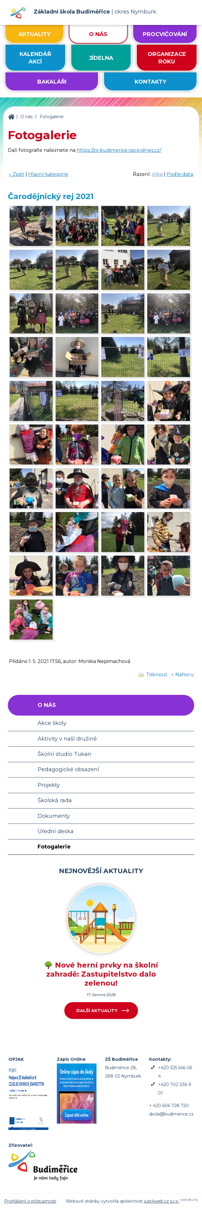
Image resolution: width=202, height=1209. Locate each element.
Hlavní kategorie (48, 174)
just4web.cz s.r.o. (161, 1201)
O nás (26, 116)
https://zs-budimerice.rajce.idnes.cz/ (119, 150)
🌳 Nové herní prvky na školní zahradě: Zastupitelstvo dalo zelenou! (101, 974)
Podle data (180, 174)
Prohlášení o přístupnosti (30, 1201)
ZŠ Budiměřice (11, 117)
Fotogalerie (52, 116)
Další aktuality (97, 1010)
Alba (157, 174)
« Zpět (16, 174)
